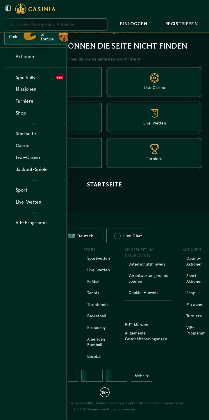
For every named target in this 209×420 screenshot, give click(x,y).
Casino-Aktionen (194, 261)
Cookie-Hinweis (143, 292)
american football (96, 342)
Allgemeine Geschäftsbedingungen (146, 336)
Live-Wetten (98, 270)
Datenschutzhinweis (146, 264)
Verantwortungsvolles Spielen (148, 278)
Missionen (195, 304)
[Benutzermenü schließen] (8, 8)
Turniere (194, 316)
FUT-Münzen (136, 324)
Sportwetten (98, 258)
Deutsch (81, 236)
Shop (190, 293)
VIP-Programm (196, 330)
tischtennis (97, 304)
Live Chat (128, 235)
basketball (96, 316)
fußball (94, 281)
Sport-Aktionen (194, 278)
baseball (95, 356)
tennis (93, 293)
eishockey (96, 327)
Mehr (143, 375)
